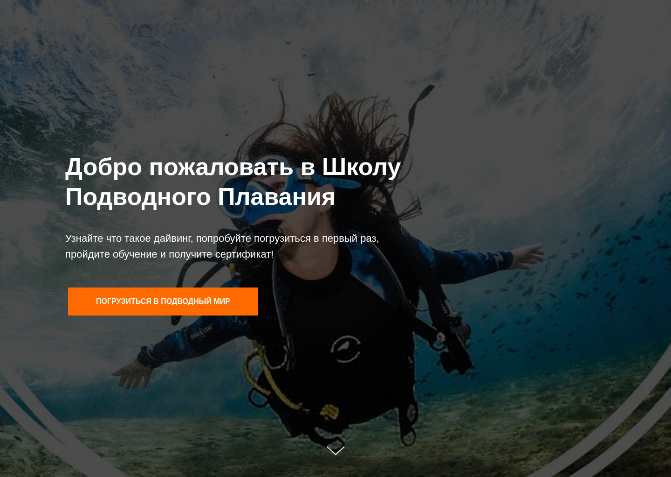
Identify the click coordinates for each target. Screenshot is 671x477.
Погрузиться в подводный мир (163, 301)
